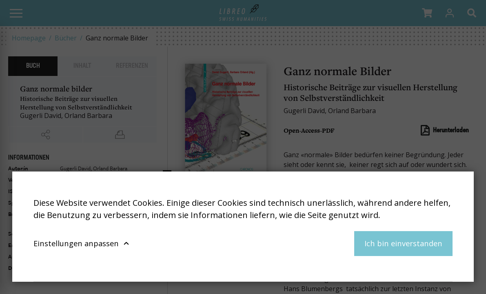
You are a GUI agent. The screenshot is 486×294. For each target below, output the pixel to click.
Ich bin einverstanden (403, 243)
